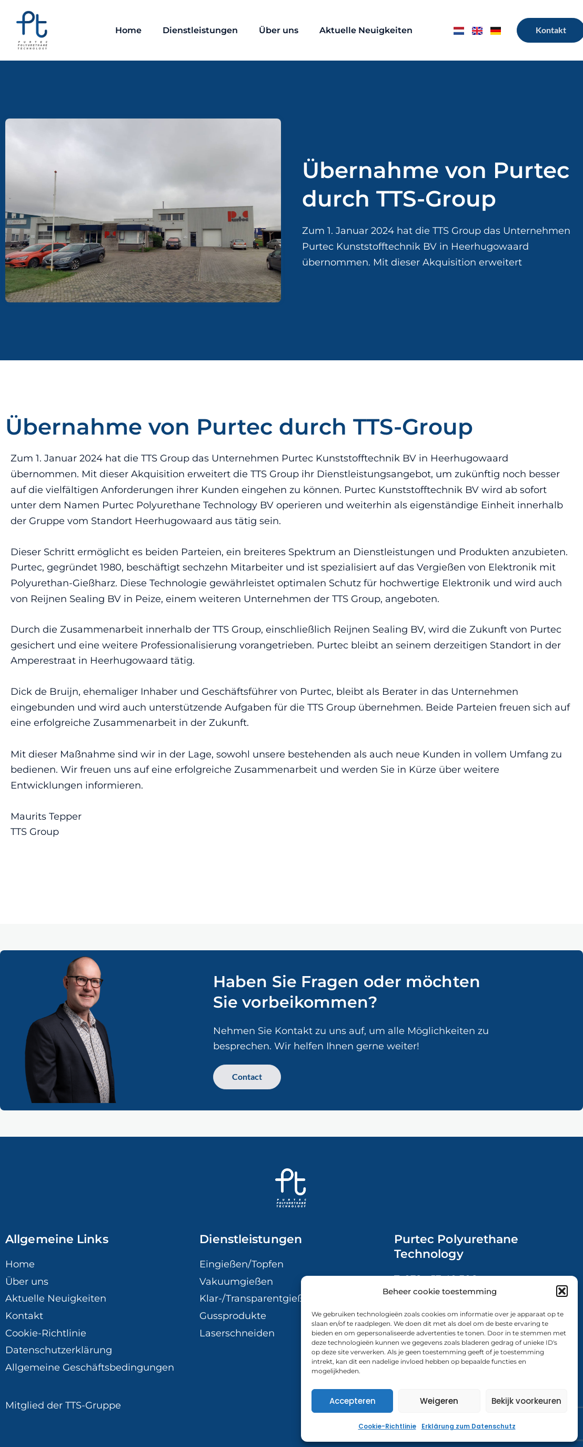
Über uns (278, 30)
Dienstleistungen (200, 30)
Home (128, 30)
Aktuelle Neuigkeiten (366, 30)
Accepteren (352, 1400)
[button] (562, 1291)
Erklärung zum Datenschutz (468, 1426)
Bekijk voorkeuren (526, 1400)
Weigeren (439, 1400)
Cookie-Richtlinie (387, 1426)
